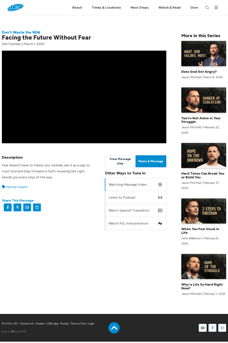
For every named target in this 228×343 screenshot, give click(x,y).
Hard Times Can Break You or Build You (202, 175)
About (77, 7)
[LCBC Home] (15, 7)
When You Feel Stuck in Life (200, 231)
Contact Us (27, 323)
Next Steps (140, 7)
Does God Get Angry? (199, 72)
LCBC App (52, 323)
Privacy (64, 323)
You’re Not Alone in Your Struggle (201, 120)
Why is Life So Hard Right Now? (202, 286)
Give (194, 7)
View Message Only (120, 161)
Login (91, 323)
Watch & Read (169, 7)
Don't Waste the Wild (21, 32)
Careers (40, 323)
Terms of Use (78, 323)
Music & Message (150, 161)
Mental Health (17, 187)
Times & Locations (106, 7)
